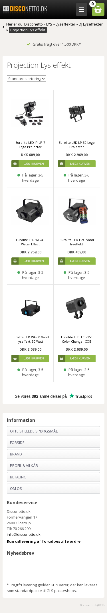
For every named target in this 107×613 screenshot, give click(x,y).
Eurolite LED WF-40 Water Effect (30, 242)
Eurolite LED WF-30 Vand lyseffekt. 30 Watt (30, 339)
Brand (16, 454)
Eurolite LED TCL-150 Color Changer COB (76, 339)
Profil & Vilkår (24, 465)
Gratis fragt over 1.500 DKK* (54, 44)
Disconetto (33, 24)
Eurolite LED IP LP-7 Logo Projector (30, 144)
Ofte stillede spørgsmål (34, 431)
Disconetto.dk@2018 (92, 605)
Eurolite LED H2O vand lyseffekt (77, 242)
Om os (16, 488)
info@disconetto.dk (24, 534)
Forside (17, 442)
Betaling (18, 477)
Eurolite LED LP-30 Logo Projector (77, 144)
